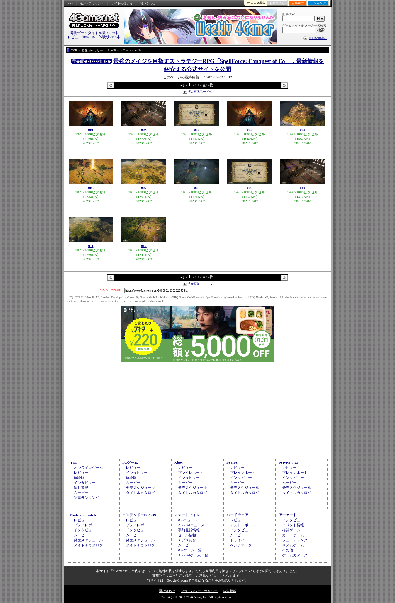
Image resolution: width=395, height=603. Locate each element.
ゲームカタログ (295, 555)
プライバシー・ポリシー (199, 591)
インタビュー (85, 483)
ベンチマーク (241, 545)
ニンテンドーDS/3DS (139, 515)
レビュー (81, 472)
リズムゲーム (293, 545)
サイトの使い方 (122, 3)
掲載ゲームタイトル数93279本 (94, 33)
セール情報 (187, 535)
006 (91, 188)
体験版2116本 (109, 37)
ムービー (81, 493)
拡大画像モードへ (199, 91)
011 (91, 246)
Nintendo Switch (83, 515)
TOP (74, 462)
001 (91, 130)
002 (196, 130)
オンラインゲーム (88, 467)
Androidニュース (191, 525)
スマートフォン (187, 515)
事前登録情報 (189, 530)
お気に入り (277, 3)
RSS (70, 3)
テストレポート (242, 525)
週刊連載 (81, 488)
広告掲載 (229, 591)
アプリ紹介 (187, 540)
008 (196, 188)
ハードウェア (237, 515)
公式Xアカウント (92, 3)
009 (249, 188)
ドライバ (237, 540)
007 (144, 188)
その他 (287, 550)
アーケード (288, 515)
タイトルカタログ (140, 493)
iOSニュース (188, 520)
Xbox (178, 462)
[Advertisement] (197, 408)
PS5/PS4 (233, 462)
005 (302, 130)
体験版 (79, 477)
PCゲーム (130, 462)
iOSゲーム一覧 (190, 550)
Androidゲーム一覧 (193, 555)
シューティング (295, 540)
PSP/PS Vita (288, 462)
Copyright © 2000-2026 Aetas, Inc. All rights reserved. (197, 597)
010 (302, 188)
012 (144, 246)
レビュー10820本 (81, 37)
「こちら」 (224, 576)
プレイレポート (190, 472)
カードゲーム (293, 535)
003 (144, 130)
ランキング (318, 3)
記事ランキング (86, 498)
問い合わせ (147, 3)
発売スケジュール (140, 488)
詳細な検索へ (318, 38)
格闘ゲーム (291, 530)
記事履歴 (298, 3)
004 (249, 130)
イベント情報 (293, 525)
